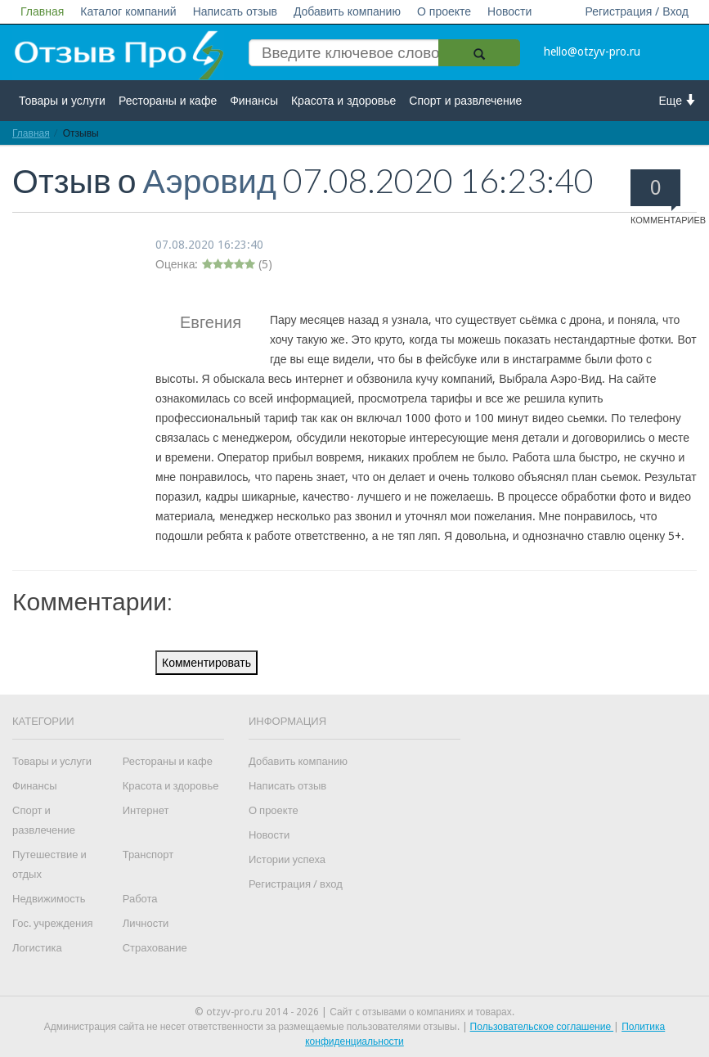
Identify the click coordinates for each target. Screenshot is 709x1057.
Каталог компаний (128, 11)
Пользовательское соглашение (542, 1026)
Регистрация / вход (296, 884)
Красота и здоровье (343, 100)
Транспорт (148, 854)
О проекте (444, 11)
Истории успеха (287, 859)
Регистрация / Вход (637, 11)
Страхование (155, 948)
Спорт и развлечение (465, 100)
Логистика (37, 948)
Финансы (254, 100)
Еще (678, 100)
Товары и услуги (62, 100)
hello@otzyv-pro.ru (592, 51)
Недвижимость (48, 899)
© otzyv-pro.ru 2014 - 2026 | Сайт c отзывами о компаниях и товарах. (354, 1012)
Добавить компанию (347, 11)
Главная (42, 11)
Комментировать (206, 662)
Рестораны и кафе (168, 100)
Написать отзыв (235, 11)
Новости (509, 11)
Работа (140, 899)
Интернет (146, 810)
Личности (146, 923)
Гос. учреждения (52, 923)
